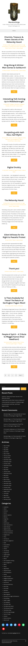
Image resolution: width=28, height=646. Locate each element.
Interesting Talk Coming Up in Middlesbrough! (14, 100)
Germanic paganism (18, 137)
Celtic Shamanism (8, 525)
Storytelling (10, 141)
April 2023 (6, 477)
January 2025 (7, 457)
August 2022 (7, 491)
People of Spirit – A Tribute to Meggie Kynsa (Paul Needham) (14, 336)
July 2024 (6, 467)
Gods (24, 137)
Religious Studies (8, 580)
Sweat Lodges (7, 600)
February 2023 (7, 481)
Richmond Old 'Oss (8, 584)
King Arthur (6, 552)
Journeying (6, 550)
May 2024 (6, 469)
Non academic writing (9, 560)
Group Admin (7, 544)
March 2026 (6, 445)
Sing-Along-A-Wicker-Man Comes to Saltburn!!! (14, 66)
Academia (11, 170)
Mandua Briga (14, 22)
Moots (14, 271)
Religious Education (15, 104)
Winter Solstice (7, 618)
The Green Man (7, 604)
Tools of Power (12, 48)
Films (5, 536)
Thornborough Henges (11, 343)
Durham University (8, 532)
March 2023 (7, 479)
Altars (5, 509)
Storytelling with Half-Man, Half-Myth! (14, 133)
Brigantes (13, 45)
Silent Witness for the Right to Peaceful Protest (14, 235)
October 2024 (7, 463)
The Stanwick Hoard (8, 608)
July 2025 (6, 447)
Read (14, 91)
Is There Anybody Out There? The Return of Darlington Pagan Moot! (14, 300)
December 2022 (7, 483)
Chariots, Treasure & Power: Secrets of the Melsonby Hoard (14, 39)
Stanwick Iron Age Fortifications (11, 596)
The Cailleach (7, 602)
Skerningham (7, 594)
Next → (21, 375)
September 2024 (8, 465)
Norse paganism (15, 139)
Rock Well (6, 588)
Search (3, 386)
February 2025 (7, 455)
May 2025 (6, 449)
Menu (14, 30)
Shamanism (6, 592)
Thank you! (14, 268)
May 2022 (6, 495)
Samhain (6, 590)
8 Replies (20, 305)
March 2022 (6, 497)
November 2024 (7, 461)
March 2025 (6, 453)
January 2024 (7, 471)
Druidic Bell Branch (8, 531)
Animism (6, 511)
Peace (14, 240)
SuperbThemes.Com (6, 642)
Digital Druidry (14, 167)
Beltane (5, 517)
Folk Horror (6, 538)
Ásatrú (10, 137)
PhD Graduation (7, 572)
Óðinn (20, 139)
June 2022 (6, 493)
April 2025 (6, 451)
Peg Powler (6, 568)
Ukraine (5, 616)
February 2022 (7, 499)
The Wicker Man (14, 70)
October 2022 (7, 487)
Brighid (5, 521)
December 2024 (7, 459)
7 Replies (20, 343)
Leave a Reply (19, 48)
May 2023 (6, 475)
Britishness (6, 523)
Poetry (22, 342)
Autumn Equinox (7, 515)
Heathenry (8, 139)
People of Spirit (16, 342)
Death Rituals (7, 527)
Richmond (12, 203)
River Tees (6, 586)
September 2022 (8, 489)
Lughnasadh (7, 554)
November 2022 (7, 485)
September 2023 (8, 473)
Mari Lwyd (6, 556)
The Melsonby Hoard (14, 46)
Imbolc (5, 548)
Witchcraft (12, 106)
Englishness (7, 534)
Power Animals (7, 576)
